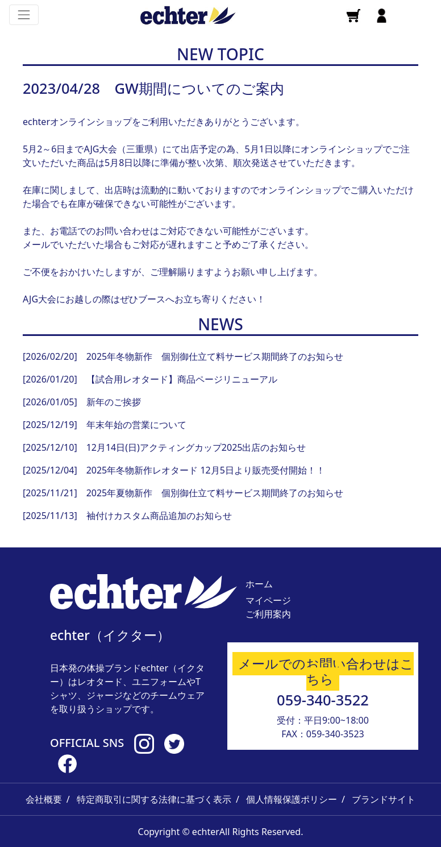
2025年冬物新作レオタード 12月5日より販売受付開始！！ (205, 470)
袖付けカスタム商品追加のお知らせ (159, 515)
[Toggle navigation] (24, 15)
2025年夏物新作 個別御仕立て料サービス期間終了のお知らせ (215, 493)
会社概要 (44, 799)
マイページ (268, 600)
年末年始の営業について (136, 424)
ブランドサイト (383, 799)
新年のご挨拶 (113, 402)
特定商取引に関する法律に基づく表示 (154, 799)
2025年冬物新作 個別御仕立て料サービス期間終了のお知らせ (215, 356)
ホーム (259, 584)
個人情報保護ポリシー (291, 799)
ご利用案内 (268, 614)
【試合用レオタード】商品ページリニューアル (181, 379)
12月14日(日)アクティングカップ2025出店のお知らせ (196, 447)
